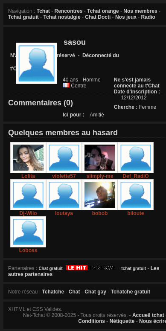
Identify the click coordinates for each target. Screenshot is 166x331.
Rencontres (69, 11)
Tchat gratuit (23, 17)
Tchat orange (103, 11)
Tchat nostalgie (61, 17)
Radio (148, 17)
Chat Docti (98, 17)
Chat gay (95, 292)
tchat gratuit (133, 268)
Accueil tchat (148, 315)
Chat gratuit (50, 268)
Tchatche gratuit (130, 292)
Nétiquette (122, 321)
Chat (74, 292)
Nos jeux (126, 17)
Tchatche (53, 292)
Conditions (91, 321)
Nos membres (140, 11)
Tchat (43, 11)
